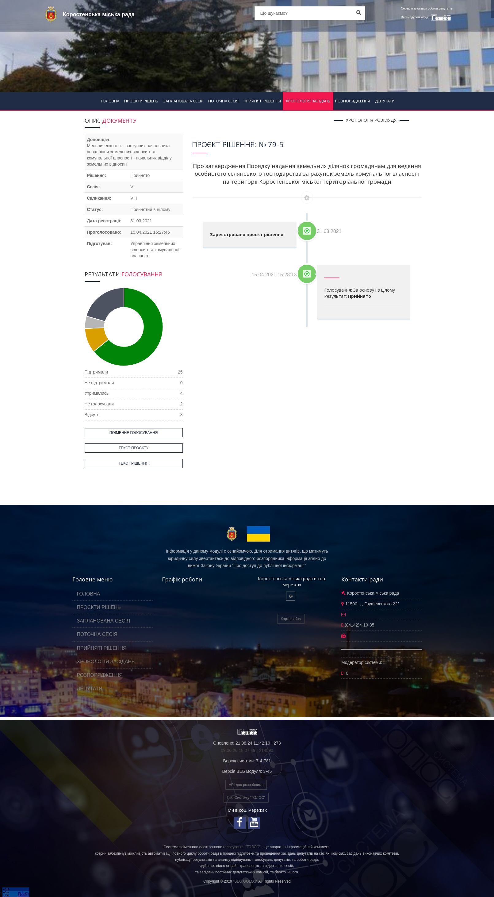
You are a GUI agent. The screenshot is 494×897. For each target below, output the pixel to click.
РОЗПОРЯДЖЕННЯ (352, 101)
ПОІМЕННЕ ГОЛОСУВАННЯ (133, 433)
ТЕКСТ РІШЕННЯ (133, 463)
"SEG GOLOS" (245, 881)
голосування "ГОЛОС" (242, 847)
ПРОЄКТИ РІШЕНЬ (141, 101)
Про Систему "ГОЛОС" (246, 797)
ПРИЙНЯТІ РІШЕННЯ (262, 101)
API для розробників (246, 785)
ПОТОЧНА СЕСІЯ (223, 101)
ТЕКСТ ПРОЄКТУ (133, 448)
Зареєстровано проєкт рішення (246, 234)
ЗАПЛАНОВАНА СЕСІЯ (183, 101)
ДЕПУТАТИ (385, 101)
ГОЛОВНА (110, 101)
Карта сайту (291, 619)
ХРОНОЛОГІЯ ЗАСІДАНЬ (308, 101)
